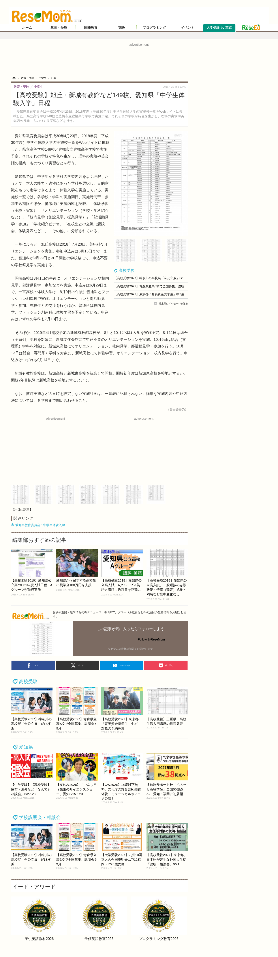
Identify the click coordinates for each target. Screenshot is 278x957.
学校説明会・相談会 (40, 817)
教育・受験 (59, 27)
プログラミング (154, 27)
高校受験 (127, 270)
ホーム (27, 27)
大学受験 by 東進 (219, 27)
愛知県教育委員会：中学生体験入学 (40, 525)
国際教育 (90, 27)
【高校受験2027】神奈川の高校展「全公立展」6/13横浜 (153, 278)
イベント (187, 27)
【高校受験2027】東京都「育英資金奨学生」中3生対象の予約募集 (160, 294)
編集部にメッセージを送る (173, 303)
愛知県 (26, 747)
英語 (121, 27)
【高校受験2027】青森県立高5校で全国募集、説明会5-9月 (154, 286)
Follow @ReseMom (151, 639)
